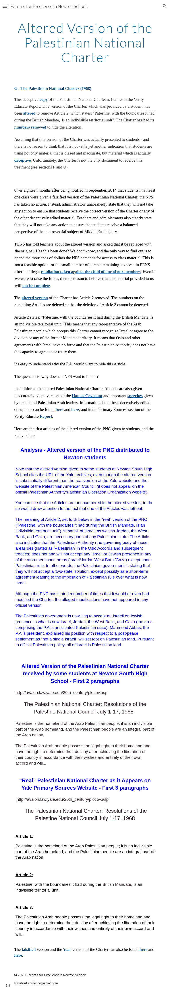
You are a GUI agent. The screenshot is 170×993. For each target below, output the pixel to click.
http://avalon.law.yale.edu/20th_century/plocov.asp (61, 692)
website (22, 486)
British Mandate (116, 884)
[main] (84, 42)
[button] (5, 6)
